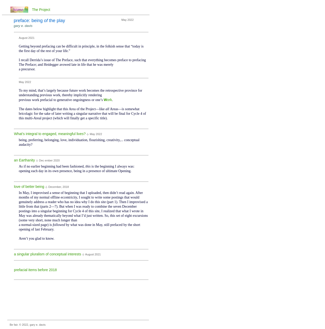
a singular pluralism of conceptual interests (47, 254)
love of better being (29, 187)
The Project (41, 10)
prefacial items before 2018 (35, 270)
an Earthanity (24, 160)
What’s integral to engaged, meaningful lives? (50, 134)
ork (109, 100)
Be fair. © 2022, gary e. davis (27, 324)
